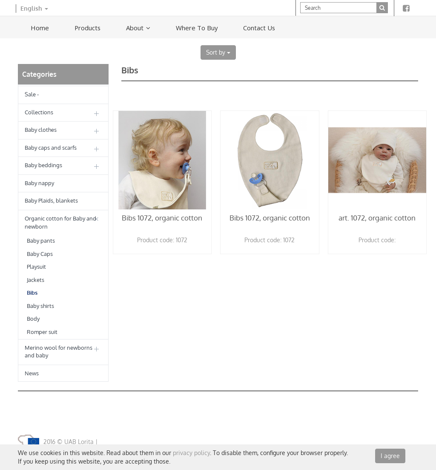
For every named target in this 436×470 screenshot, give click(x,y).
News (32, 373)
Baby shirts (40, 305)
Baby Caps (40, 253)
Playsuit (36, 266)
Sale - (32, 94)
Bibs (32, 292)
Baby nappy (39, 183)
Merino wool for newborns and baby (58, 351)
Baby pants (41, 240)
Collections (39, 112)
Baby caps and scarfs (51, 147)
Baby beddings (43, 165)
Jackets (35, 279)
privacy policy (191, 452)
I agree (390, 455)
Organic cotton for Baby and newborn (60, 222)
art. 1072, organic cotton (377, 217)
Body (33, 318)
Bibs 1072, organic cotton (162, 217)
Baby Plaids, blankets (51, 200)
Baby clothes (41, 129)
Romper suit (42, 331)
